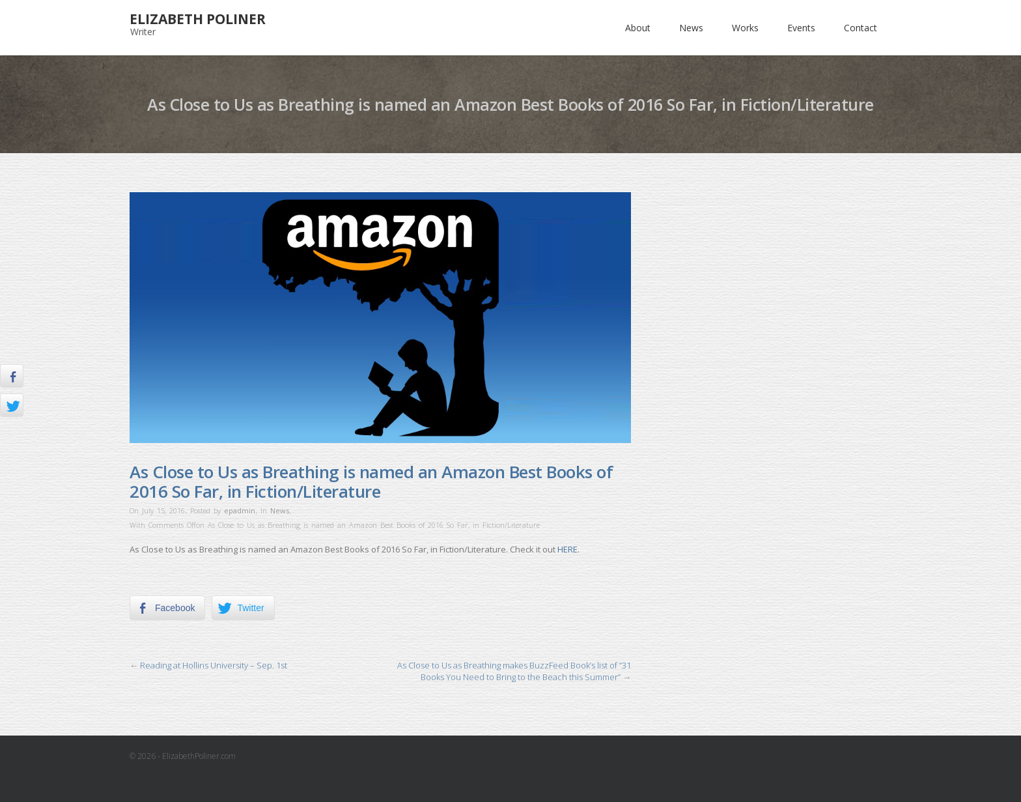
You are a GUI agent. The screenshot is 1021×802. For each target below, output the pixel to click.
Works (745, 27)
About (637, 27)
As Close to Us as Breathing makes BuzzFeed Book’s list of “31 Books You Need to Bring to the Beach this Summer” (514, 671)
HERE (567, 549)
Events (801, 27)
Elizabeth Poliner (198, 19)
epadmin (239, 510)
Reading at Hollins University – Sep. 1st (213, 665)
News (691, 27)
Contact (860, 27)
